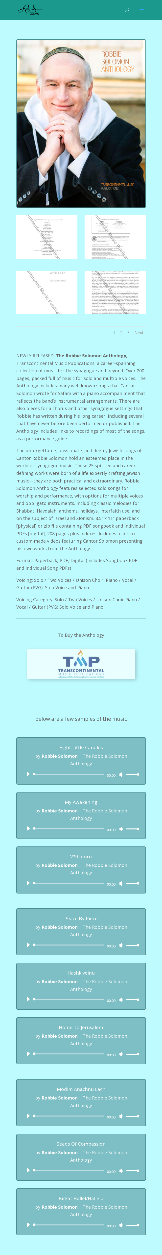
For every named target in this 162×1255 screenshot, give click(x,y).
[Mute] (121, 774)
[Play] (28, 774)
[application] (81, 774)
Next (139, 332)
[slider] (70, 774)
